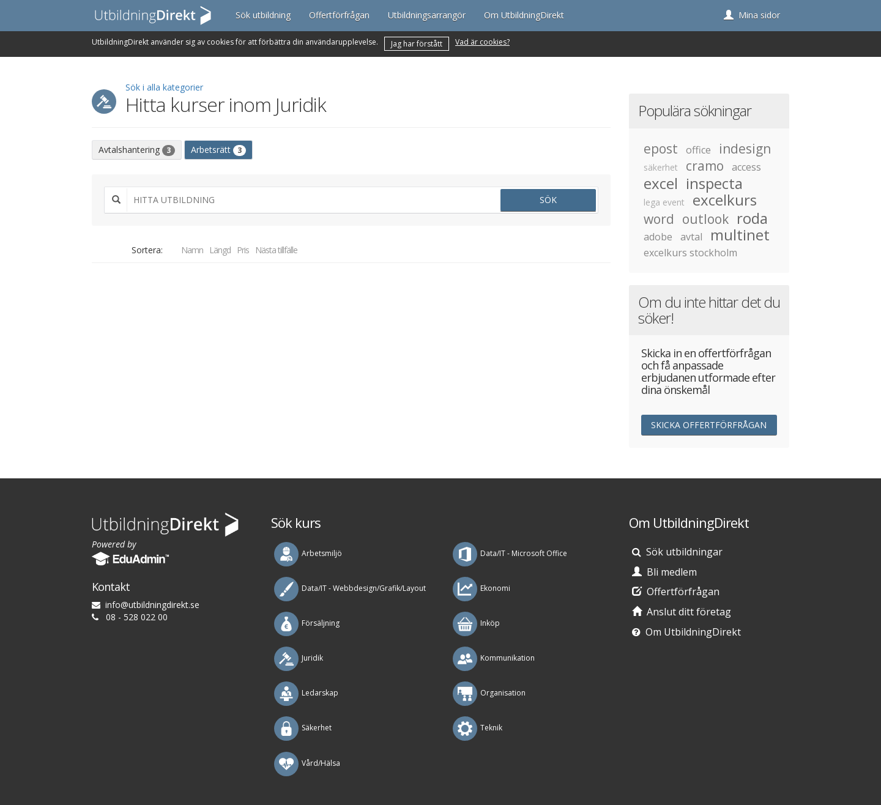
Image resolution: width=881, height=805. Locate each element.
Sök (548, 200)
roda (752, 218)
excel (661, 183)
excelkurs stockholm (690, 252)
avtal (691, 236)
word (659, 219)
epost (661, 149)
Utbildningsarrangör (427, 15)
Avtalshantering (137, 150)
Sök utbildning (263, 15)
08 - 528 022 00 (137, 617)
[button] (752, 15)
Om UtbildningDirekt (524, 15)
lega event (664, 202)
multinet (740, 235)
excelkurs (725, 200)
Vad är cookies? (482, 42)
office (698, 150)
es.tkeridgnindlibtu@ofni (152, 604)
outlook (705, 219)
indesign (745, 149)
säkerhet (661, 167)
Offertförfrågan (339, 15)
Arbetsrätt (218, 150)
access (746, 167)
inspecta (714, 183)
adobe (658, 236)
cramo (705, 166)
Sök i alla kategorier (164, 87)
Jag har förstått (416, 44)
